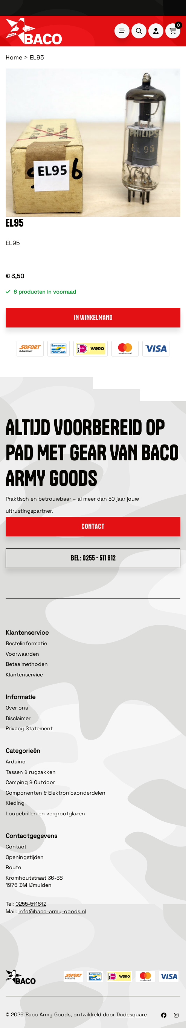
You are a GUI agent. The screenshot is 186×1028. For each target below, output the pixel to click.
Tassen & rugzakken (31, 772)
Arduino (16, 761)
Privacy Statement (29, 728)
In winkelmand (93, 317)
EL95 (37, 57)
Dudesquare (131, 1014)
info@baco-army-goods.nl (52, 911)
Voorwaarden (22, 653)
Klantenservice (24, 674)
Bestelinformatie (26, 643)
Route (13, 867)
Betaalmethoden (27, 664)
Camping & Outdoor (30, 782)
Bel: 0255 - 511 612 (93, 558)
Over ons (17, 707)
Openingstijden (25, 857)
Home (14, 57)
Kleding (15, 803)
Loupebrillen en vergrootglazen (45, 813)
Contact (93, 526)
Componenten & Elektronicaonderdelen (55, 792)
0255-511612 (30, 903)
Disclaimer (18, 718)
